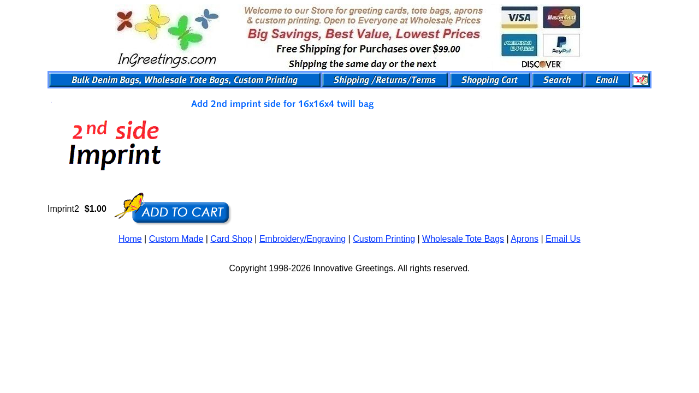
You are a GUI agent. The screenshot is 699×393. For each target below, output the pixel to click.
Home (130, 238)
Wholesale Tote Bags (463, 238)
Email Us (563, 238)
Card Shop (231, 238)
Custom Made (176, 238)
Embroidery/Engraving (302, 238)
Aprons (524, 238)
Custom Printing (384, 238)
